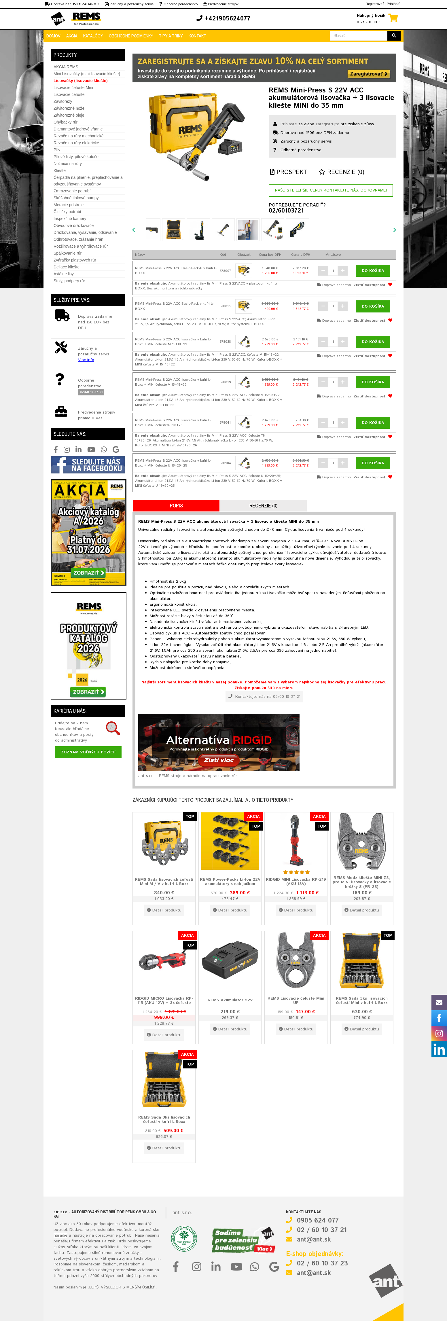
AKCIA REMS (66, 67)
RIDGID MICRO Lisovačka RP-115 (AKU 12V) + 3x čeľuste (164, 1001)
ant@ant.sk (314, 1239)
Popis (176, 505)
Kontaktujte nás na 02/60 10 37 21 (264, 697)
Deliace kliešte (66, 267)
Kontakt (197, 36)
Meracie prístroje (69, 204)
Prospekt (288, 172)
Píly (57, 149)
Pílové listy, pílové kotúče (76, 156)
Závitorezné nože (69, 108)
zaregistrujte (327, 124)
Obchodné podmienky (131, 36)
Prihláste (289, 124)
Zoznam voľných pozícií (88, 752)
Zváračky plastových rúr (75, 260)
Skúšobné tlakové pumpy (76, 198)
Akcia (71, 36)
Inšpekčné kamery (70, 218)
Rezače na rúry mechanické (79, 136)
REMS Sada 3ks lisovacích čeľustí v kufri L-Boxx (164, 1120)
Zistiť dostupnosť (369, 285)
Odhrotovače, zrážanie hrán (78, 239)
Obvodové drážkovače (74, 225)
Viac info (86, 360)
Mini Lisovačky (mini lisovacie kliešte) (87, 73)
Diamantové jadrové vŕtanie (78, 129)
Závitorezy (63, 101)
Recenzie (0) (341, 172)
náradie (60, 1235)
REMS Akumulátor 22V (230, 1000)
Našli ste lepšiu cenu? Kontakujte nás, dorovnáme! (331, 190)
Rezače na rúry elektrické (76, 143)
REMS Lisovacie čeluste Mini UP (296, 1001)
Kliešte (60, 170)
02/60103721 (286, 211)
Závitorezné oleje (69, 115)
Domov (53, 36)
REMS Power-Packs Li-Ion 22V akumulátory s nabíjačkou (230, 882)
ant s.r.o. (182, 1212)
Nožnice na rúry (68, 163)
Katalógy (93, 36)
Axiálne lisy (64, 274)
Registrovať (375, 3)
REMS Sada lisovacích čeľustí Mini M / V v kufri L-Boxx (164, 882)
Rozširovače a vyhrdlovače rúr (81, 246)
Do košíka (373, 271)
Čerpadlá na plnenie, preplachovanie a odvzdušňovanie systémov (88, 180)
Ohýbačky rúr (65, 122)
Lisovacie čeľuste (69, 94)
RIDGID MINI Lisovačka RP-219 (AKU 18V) (296, 882)
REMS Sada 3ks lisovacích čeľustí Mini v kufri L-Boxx (362, 1001)
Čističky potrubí (67, 211)
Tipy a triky (171, 36)
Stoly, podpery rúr (69, 280)
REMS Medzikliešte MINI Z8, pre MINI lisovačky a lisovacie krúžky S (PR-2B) (362, 882)
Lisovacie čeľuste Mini (73, 87)
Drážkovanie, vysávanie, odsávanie (85, 232)
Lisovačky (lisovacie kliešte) (81, 80)
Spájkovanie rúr (68, 253)
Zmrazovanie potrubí (72, 191)
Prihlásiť (393, 3)
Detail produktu (164, 910)
